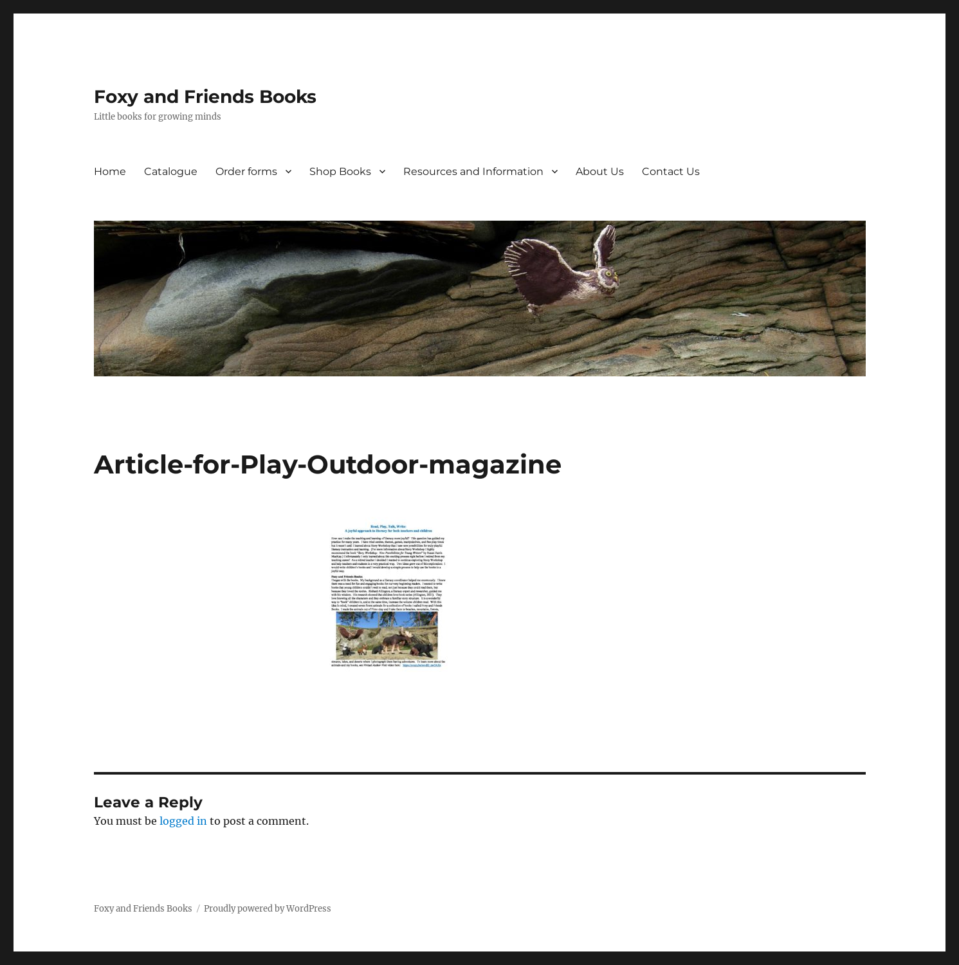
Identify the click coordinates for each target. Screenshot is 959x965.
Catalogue (170, 171)
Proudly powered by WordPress (267, 908)
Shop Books (340, 171)
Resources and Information (473, 171)
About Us (600, 171)
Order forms (246, 171)
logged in (183, 820)
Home (110, 171)
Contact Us (671, 171)
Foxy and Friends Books (205, 96)
